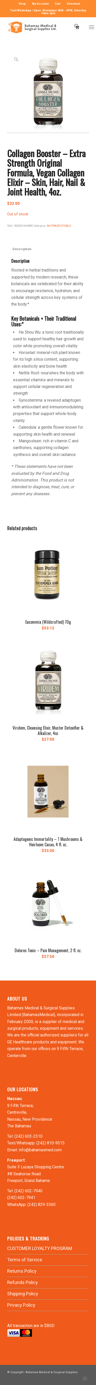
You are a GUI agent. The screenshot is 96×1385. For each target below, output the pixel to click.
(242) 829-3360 (41, 1204)
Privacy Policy (21, 1305)
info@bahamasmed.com (40, 1149)
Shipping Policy (22, 1293)
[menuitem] (22, 4)
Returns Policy (22, 1271)
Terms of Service (24, 1259)
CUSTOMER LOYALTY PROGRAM (39, 1248)
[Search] (74, 27)
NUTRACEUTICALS (59, 225)
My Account (40, 3)
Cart (57, 3)
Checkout (73, 3)
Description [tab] (22, 249)
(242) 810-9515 (50, 1143)
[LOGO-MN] (39, 27)
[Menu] (91, 27)
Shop (22, 3)
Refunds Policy (22, 1282)
